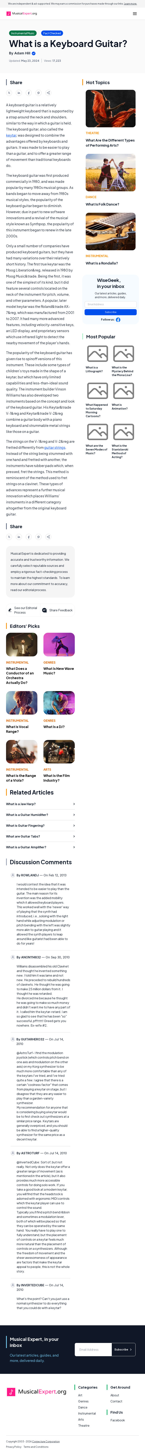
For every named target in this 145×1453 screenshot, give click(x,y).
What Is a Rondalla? (102, 263)
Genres (49, 662)
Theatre (92, 133)
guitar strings (54, 447)
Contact (116, 1401)
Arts (47, 769)
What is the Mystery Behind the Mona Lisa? (122, 371)
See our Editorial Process (22, 610)
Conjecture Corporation (46, 1441)
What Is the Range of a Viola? (21, 777)
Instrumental (17, 662)
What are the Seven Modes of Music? (96, 449)
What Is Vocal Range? (17, 729)
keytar (11, 135)
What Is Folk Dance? (102, 204)
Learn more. (130, 3)
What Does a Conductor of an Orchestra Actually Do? (20, 675)
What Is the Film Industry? (56, 777)
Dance (91, 197)
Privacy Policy (13, 1446)
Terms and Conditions (36, 1446)
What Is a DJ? (54, 726)
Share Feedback (56, 610)
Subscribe (110, 312)
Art (80, 1395)
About (114, 1395)
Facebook (117, 1420)
